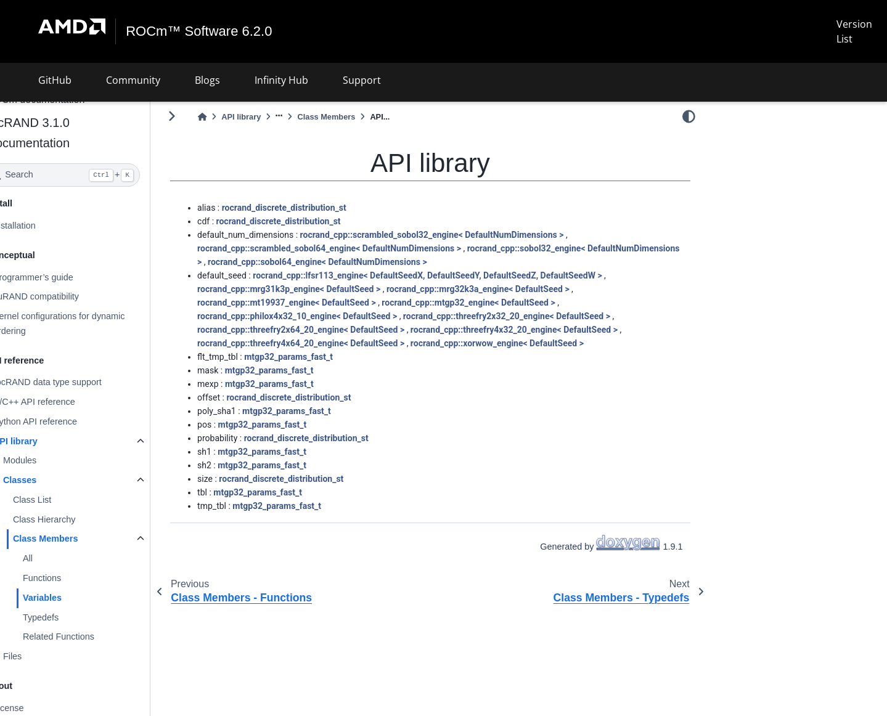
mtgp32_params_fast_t (321, 357)
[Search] (96, 175)
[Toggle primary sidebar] (204, 116)
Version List (854, 31)
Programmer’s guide (66, 277)
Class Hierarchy (77, 519)
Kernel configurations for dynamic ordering (92, 323)
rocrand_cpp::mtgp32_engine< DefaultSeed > (500, 302)
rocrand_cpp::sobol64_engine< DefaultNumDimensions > (444, 262)
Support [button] (362, 80)
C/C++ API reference (67, 402)
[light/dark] (688, 116)
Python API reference (68, 421)
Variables (74, 598)
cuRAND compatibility (69, 296)
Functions (74, 578)
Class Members (78, 538)
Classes (52, 480)
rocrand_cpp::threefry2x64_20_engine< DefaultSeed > (333, 330)
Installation (47, 225)
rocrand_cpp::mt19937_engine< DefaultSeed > (319, 302)
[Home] (235, 116)
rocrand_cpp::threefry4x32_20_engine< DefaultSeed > (546, 330)
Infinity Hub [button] (281, 80)
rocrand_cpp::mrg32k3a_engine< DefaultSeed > (510, 289)
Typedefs (73, 617)
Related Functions (91, 636)
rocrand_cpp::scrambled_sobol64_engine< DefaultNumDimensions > (362, 248)
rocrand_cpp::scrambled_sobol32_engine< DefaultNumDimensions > (465, 235)
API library (48, 441)
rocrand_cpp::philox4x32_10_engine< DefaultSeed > (330, 316)
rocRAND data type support (80, 382)
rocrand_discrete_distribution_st (317, 208)
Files (45, 656)
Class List (65, 500)
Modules (52, 460)
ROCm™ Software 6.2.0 (199, 31)
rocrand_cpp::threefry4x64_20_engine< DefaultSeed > (333, 343)
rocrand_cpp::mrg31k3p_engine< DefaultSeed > (321, 289)
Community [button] (133, 80)
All (60, 558)
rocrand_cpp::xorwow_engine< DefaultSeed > (529, 343)
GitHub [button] (55, 80)
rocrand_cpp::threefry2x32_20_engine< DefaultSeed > (539, 316)
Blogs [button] (207, 80)
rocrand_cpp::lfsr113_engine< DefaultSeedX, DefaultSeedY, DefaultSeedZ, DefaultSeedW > (459, 275)
